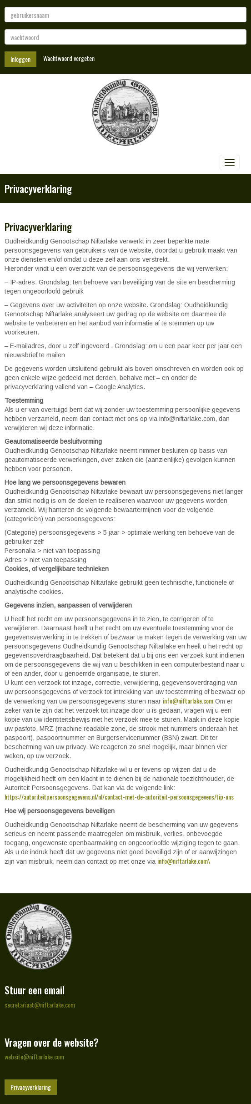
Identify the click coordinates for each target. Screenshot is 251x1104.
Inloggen (20, 59)
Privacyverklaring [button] (30, 1087)
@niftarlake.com (188, 700)
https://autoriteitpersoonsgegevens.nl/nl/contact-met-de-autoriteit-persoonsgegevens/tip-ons (119, 796)
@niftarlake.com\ (183, 861)
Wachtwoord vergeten (69, 58)
